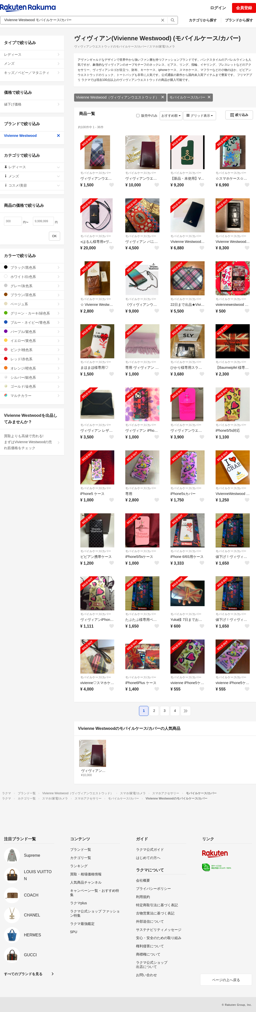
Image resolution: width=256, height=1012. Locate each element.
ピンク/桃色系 (32, 350)
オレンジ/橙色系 (32, 368)
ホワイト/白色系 (32, 276)
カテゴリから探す (203, 20)
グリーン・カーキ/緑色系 (32, 313)
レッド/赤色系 (32, 359)
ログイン (218, 8)
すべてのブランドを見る (23, 974)
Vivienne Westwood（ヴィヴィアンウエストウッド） (120, 97)
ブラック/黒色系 (32, 267)
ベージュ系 (32, 304)
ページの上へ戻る (226, 980)
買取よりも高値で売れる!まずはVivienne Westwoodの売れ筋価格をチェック (32, 442)
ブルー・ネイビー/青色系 (32, 322)
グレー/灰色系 (32, 286)
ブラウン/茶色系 (32, 295)
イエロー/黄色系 (32, 340)
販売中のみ (146, 115)
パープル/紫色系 (32, 331)
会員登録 (244, 8)
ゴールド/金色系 (32, 386)
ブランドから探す (239, 20)
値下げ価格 (32, 104)
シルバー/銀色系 (32, 377)
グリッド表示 (199, 115)
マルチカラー (32, 395)
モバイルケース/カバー (190, 97)
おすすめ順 (171, 115)
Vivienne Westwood (32, 136)
